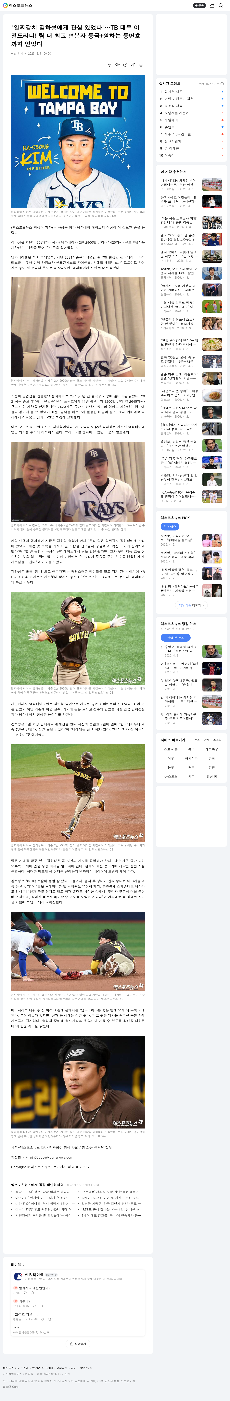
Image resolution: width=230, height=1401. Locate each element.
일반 (212, 767)
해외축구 (212, 749)
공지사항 (62, 1368)
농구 (171, 767)
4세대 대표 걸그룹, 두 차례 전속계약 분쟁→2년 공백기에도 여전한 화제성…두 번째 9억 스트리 (112, 1215)
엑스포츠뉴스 (20, 5)
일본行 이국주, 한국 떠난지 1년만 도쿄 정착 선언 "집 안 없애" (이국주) (112, 1203)
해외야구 (191, 758)
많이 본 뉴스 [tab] (175, 638)
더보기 (191, 605)
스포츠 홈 (171, 749)
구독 (199, 5)
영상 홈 (212, 776)
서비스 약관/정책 (82, 1368)
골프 (212, 758)
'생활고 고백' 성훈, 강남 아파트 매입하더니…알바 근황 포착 (45, 1192)
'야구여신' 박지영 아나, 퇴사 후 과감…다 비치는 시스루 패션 (45, 1197)
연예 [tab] (206, 740)
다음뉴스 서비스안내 (16, 1368)
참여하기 (76, 1344)
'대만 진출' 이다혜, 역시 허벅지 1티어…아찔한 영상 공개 (45, 1203)
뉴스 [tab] (196, 740)
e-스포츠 (170, 776)
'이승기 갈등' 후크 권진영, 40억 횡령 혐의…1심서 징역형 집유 (45, 1209)
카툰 (191, 776)
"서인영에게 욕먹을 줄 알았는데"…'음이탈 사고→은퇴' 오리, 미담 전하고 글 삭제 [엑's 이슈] (45, 1215)
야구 (171, 758)
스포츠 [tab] (217, 740)
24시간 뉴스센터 (42, 1368)
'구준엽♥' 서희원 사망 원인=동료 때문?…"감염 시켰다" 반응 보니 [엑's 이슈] (112, 1192)
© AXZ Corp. (11, 1386)
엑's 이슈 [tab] (170, 527)
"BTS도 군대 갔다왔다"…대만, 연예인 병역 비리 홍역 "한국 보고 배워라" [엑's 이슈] (112, 1209)
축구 (191, 749)
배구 (191, 767)
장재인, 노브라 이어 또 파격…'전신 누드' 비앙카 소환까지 (112, 1197)
